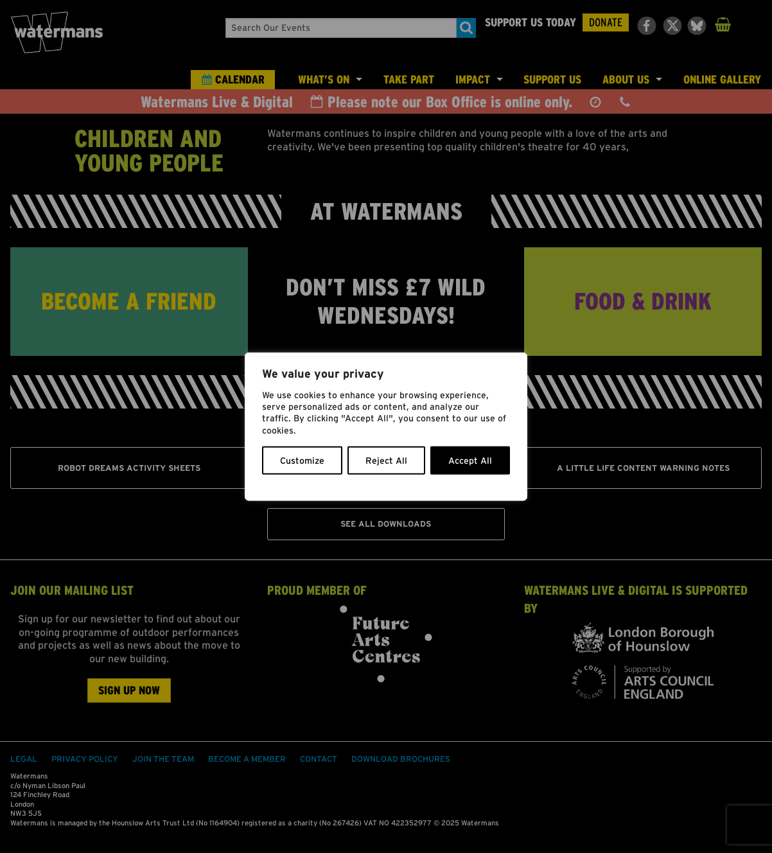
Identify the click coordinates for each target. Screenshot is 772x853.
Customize (302, 460)
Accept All (470, 460)
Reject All (386, 460)
